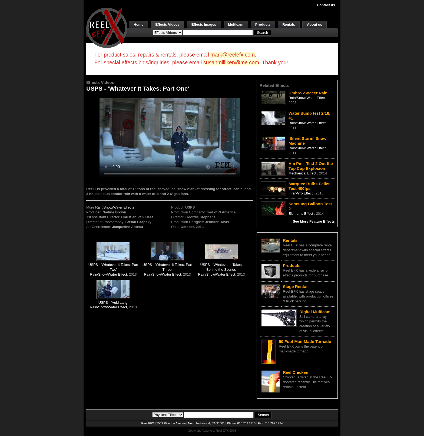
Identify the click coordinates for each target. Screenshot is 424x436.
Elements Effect (301, 214)
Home (138, 24)
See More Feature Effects (314, 221)
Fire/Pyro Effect (301, 193)
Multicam (235, 24)
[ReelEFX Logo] (106, 27)
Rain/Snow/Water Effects (114, 207)
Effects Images (203, 24)
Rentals (288, 24)
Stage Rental (295, 286)
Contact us (326, 5)
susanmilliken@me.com (231, 62)
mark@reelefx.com (232, 55)
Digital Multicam (314, 311)
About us (314, 24)
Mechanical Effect (303, 173)
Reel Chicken (295, 372)
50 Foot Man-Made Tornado (305, 341)
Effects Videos (167, 24)
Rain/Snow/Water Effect (108, 274)
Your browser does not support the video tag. (170, 137)
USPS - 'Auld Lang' (113, 302)
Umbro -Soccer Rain (308, 93)
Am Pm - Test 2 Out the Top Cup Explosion (311, 166)
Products (262, 24)
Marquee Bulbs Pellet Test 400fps (309, 186)
